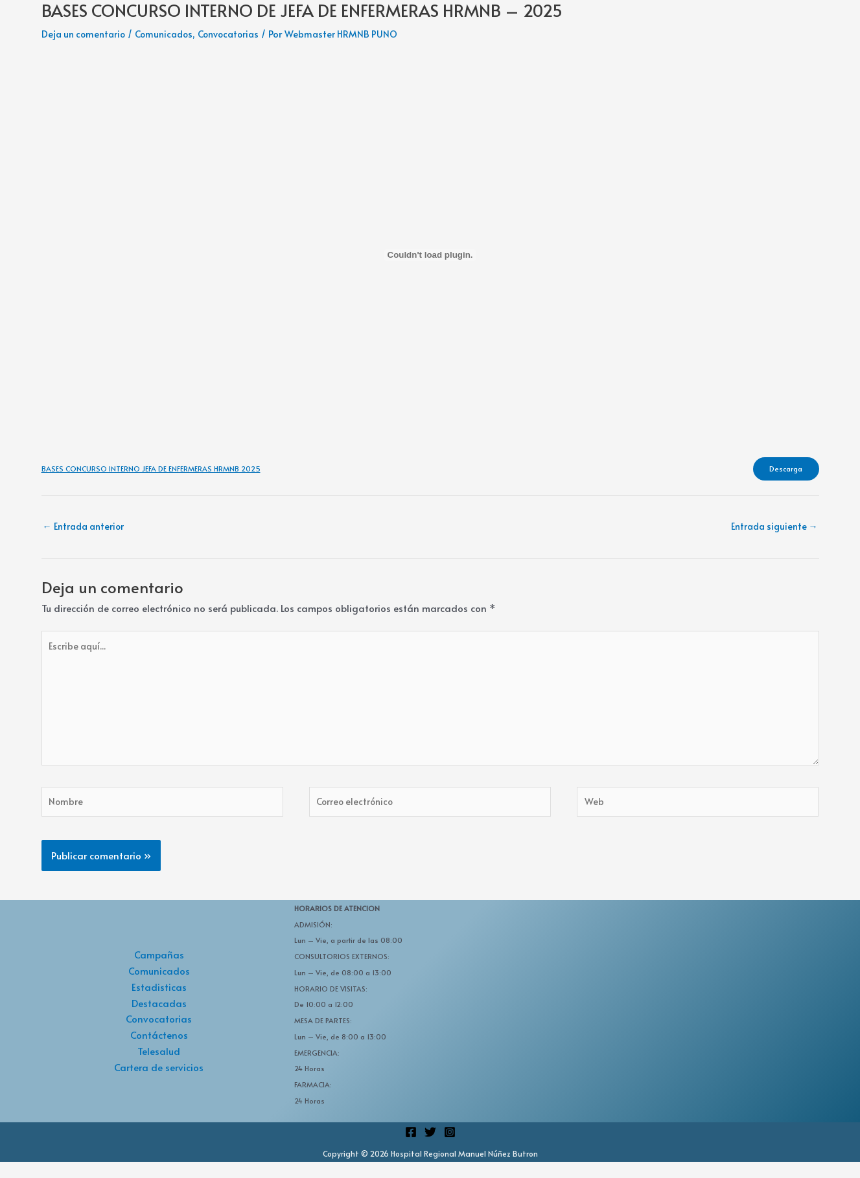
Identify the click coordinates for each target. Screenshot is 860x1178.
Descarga (781, 470)
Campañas (159, 970)
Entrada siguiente (771, 529)
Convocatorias (240, 33)
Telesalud (158, 1067)
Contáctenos (159, 1051)
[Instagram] (450, 1148)
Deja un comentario (85, 33)
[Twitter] (430, 1148)
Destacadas (159, 1018)
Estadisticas (159, 1003)
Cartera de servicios (158, 1082)
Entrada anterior (87, 529)
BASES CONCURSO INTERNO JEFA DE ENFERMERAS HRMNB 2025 (153, 470)
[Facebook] (411, 1148)
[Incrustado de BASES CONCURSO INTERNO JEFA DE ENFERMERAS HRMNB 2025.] (430, 254)
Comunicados (171, 33)
